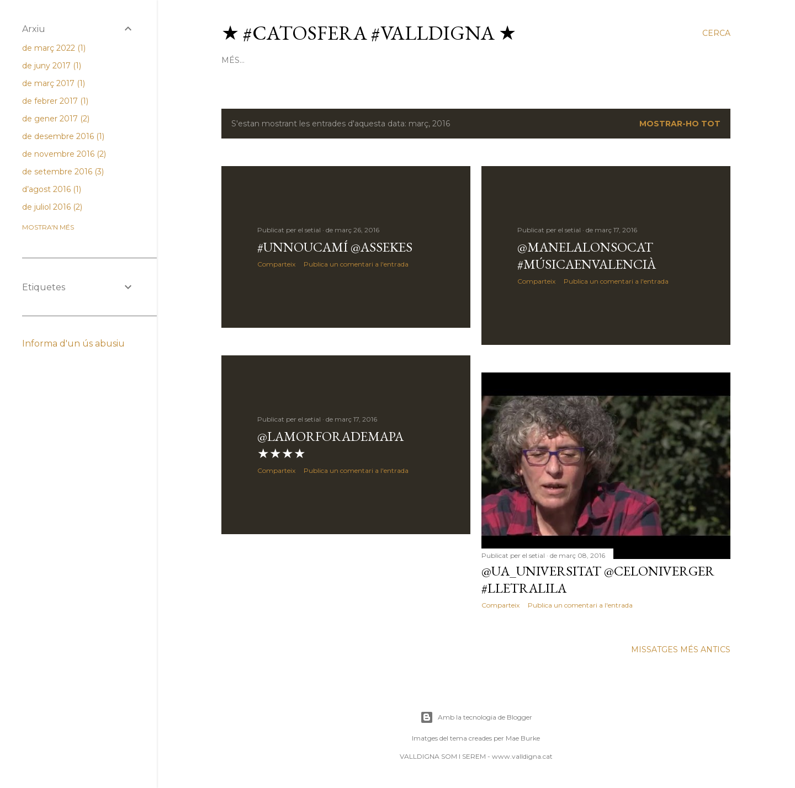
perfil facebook (514, 60)
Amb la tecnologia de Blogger (476, 717)
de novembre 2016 (64, 154)
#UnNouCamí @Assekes (334, 246)
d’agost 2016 (51, 189)
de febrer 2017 (55, 101)
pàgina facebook (600, 60)
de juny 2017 (51, 66)
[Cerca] (716, 33)
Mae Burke (523, 738)
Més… (658, 60)
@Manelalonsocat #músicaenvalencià (586, 255)
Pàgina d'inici (252, 60)
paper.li (450, 60)
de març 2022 (54, 48)
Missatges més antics (680, 649)
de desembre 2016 (63, 136)
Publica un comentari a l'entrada (356, 264)
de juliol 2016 (52, 207)
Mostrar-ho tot (679, 124)
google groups (388, 60)
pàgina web (317, 60)
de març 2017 (53, 83)
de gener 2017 (55, 119)
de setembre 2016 (63, 172)
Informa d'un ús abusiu (73, 343)
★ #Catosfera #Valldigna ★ (368, 33)
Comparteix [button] (276, 264)
